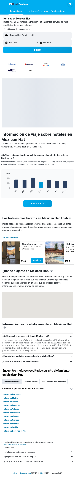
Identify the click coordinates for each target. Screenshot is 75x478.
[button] (4, 4)
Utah (41, 473)
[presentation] (70, 218)
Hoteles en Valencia (11, 409)
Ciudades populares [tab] (12, 381)
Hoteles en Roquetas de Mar (14, 431)
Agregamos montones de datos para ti (39, 456)
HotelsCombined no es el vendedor (39, 451)
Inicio (15, 473)
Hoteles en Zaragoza (11, 405)
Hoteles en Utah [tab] (31, 381)
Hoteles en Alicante (11, 416)
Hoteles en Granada (11, 420)
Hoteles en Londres (11, 424)
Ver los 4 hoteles (10, 237)
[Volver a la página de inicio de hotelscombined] (19, 4)
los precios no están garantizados (15, 444)
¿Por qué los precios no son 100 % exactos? (39, 461)
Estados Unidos (25, 473)
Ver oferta (37, 260)
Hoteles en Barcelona (11, 394)
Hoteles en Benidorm (11, 413)
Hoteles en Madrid (10, 398)
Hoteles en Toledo (10, 402)
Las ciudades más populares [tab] (54, 381)
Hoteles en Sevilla (10, 427)
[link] (37, 203)
